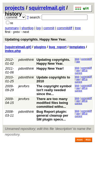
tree (78, 28)
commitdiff (64, 28)
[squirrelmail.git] (18, 47)
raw (78, 61)
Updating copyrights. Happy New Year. (35, 39)
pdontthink (26, 60)
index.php (13, 51)
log (38, 28)
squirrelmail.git (47, 8)
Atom (80, 139)
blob (77, 59)
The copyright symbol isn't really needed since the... (53, 90)
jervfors (23, 86)
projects (15, 8)
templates (77, 47)
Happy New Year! (50, 68)
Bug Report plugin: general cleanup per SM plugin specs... (52, 115)
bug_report (58, 47)
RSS (88, 139)
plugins (40, 47)
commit (48, 28)
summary (12, 28)
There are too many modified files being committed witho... (52, 103)
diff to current (81, 71)
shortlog (27, 28)
